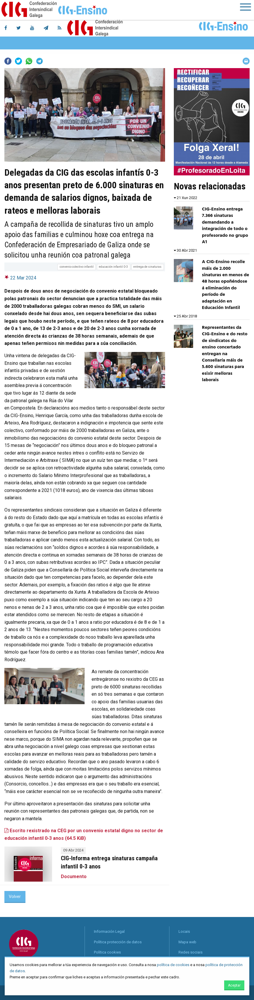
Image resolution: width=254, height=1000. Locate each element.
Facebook (7, 61)
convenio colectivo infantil (77, 266)
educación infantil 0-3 (113, 266)
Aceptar (234, 985)
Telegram (39, 61)
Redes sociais (190, 952)
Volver (15, 896)
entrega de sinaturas (147, 266)
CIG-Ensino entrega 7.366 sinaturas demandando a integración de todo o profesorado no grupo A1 (225, 225)
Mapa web (187, 942)
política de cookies (173, 965)
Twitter (18, 61)
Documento (74, 876)
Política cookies (107, 952)
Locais (184, 931)
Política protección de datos (118, 942)
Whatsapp (28, 61)
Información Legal (109, 931)
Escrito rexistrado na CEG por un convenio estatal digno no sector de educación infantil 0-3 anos (83, 834)
